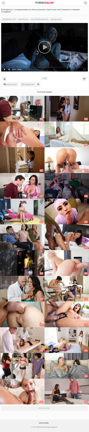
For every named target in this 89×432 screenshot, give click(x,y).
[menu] (3, 3)
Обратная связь (44, 423)
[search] (85, 3)
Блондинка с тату (9, 19)
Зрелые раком (56, 19)
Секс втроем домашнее (39, 19)
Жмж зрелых (23, 19)
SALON (44, 3)
